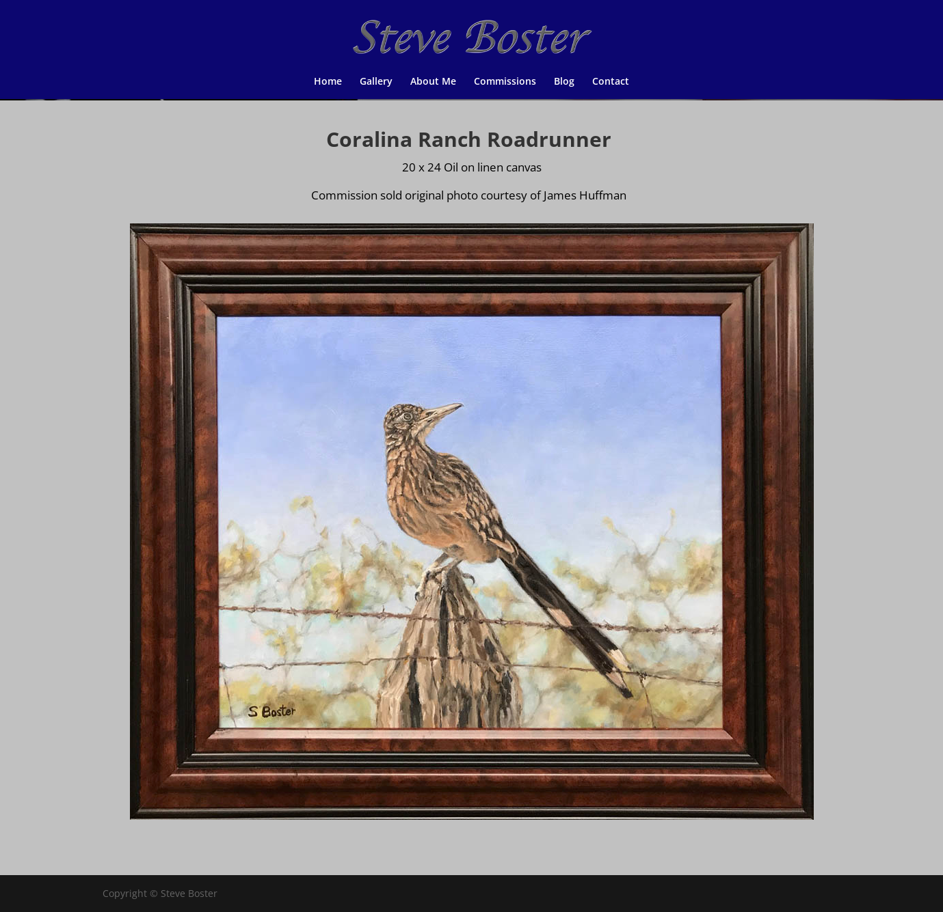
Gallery (376, 82)
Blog (564, 82)
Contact (610, 82)
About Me (433, 82)
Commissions (505, 82)
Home (328, 82)
